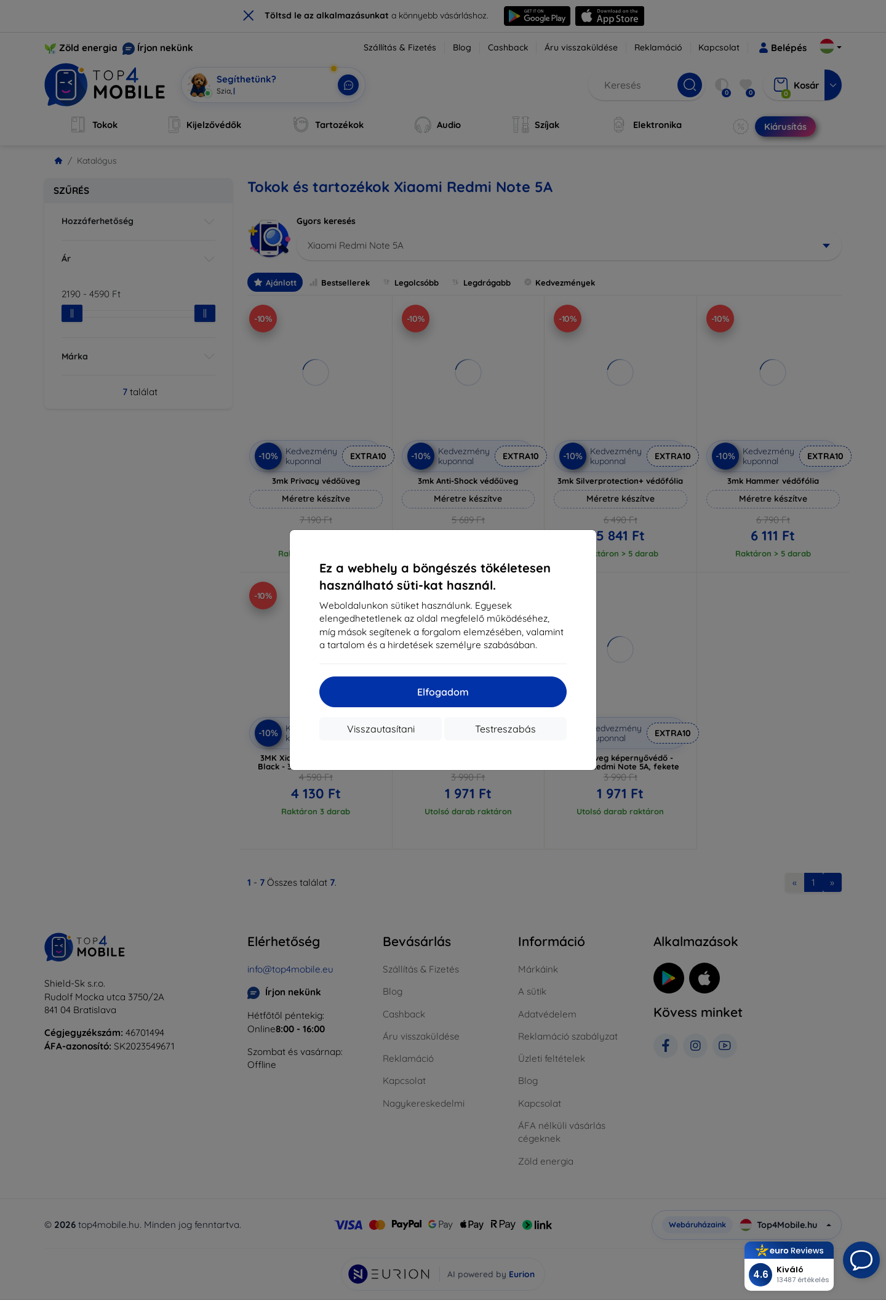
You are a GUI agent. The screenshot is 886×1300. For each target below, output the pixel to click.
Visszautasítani (381, 729)
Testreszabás (505, 729)
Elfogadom (443, 692)
